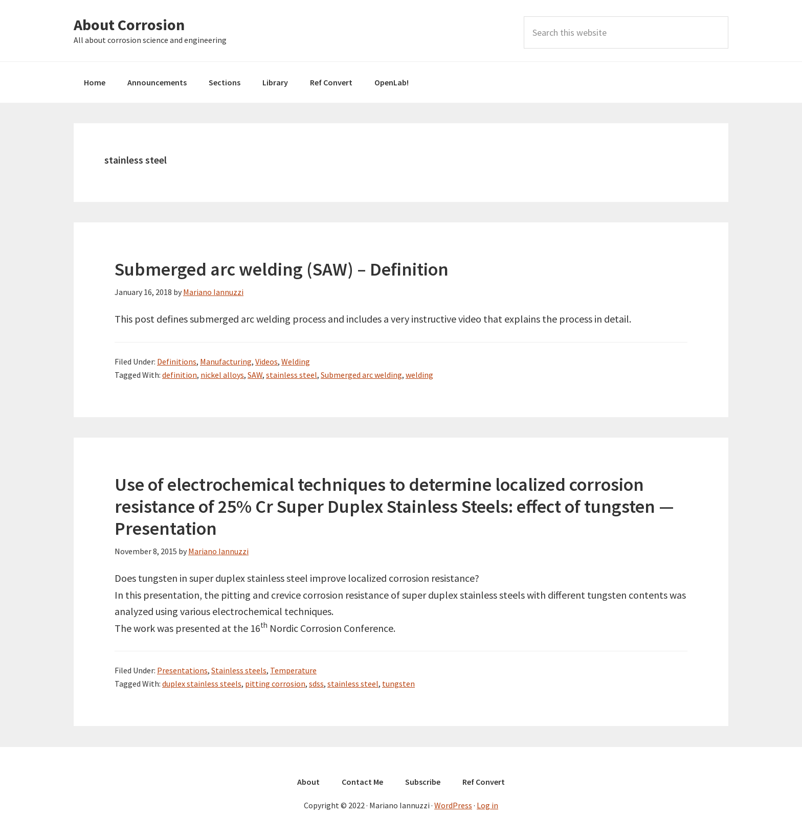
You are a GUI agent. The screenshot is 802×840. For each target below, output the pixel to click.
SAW (255, 375)
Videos (266, 361)
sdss (316, 683)
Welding (295, 361)
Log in (487, 805)
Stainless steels (238, 670)
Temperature (293, 670)
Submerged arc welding (361, 375)
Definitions (176, 361)
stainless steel (291, 375)
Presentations (182, 670)
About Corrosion (129, 24)
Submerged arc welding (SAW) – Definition (282, 269)
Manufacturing (226, 361)
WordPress (453, 805)
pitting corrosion (275, 683)
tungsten (398, 683)
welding (419, 375)
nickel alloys (222, 375)
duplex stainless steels (201, 683)
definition (179, 375)
